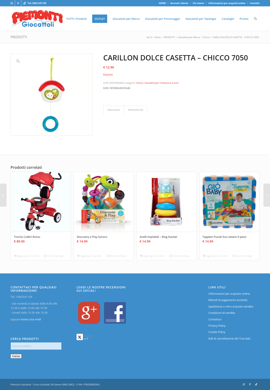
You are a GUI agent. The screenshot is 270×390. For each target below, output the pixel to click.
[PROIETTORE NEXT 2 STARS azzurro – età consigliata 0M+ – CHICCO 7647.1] (3, 195)
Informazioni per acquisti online (226, 3)
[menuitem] (162, 3)
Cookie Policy (216, 332)
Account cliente (179, 3)
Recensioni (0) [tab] (135, 109)
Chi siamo (198, 3)
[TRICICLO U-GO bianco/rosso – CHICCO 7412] (266, 195)
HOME (162, 3)
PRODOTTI (19, 37)
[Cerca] (255, 19)
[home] (37, 19)
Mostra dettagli (54, 256)
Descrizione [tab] (114, 109)
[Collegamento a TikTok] (24, 3)
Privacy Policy (216, 325)
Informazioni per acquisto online (229, 293)
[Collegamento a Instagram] (12, 3)
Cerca (16, 356)
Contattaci (214, 319)
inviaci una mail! (30, 319)
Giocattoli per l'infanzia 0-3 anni (161, 82)
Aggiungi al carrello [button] (26, 256)
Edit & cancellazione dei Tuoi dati (229, 338)
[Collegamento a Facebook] (18, 3)
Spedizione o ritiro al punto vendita (230, 306)
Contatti (254, 3)
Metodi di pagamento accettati (227, 300)
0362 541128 (39, 3)
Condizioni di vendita (221, 313)
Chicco (139, 82)
